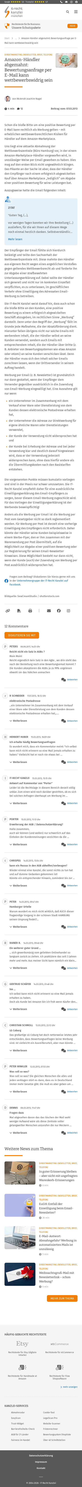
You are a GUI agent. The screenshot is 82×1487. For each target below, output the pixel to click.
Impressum (41, 1461)
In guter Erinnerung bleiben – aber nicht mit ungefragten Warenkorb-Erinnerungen (58, 1176)
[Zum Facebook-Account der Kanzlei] (59, 611)
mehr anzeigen (69, 1387)
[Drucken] (29, 611)
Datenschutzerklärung (41, 1455)
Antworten (72, 679)
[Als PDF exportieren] (18, 611)
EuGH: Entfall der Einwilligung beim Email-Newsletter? (56, 1208)
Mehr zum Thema (62, 1298)
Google (14, 2)
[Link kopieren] (7, 611)
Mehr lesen (15, 239)
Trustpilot (37, 2)
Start (6, 38)
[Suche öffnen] (67, 12)
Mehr (74, 26)
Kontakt (41, 1468)
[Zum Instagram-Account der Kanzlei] (68, 611)
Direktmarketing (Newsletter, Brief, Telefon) (28, 55)
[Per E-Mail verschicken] (48, 611)
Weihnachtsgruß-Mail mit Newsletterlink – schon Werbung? (56, 1277)
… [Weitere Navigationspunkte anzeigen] (16, 38)
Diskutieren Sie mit (21, 635)
